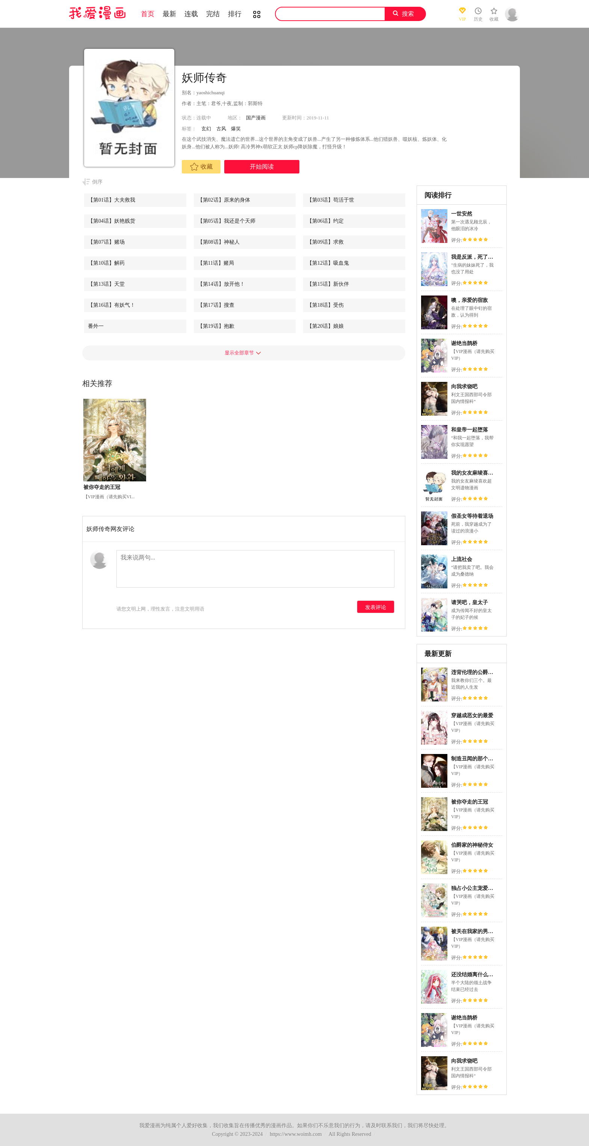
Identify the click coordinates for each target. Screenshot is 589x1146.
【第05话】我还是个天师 (226, 221)
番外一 (96, 326)
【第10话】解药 (106, 263)
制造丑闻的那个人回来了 (480, 758)
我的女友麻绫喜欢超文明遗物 (485, 473)
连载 (191, 14)
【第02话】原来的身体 (224, 200)
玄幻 (206, 128)
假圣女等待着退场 (472, 516)
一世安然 (461, 214)
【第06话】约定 (325, 221)
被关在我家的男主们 (474, 931)
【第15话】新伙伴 (328, 284)
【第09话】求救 (325, 242)
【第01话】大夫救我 (111, 200)
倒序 (97, 182)
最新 (169, 14)
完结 (213, 14)
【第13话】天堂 (106, 284)
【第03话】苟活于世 (330, 200)
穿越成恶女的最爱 (472, 715)
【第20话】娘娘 (325, 326)
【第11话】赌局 (216, 263)
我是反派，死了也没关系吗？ (485, 257)
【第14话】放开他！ (221, 284)
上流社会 (461, 559)
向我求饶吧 (464, 386)
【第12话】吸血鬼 (328, 263)
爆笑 (236, 128)
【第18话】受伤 (325, 305)
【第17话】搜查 (216, 305)
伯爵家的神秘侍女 (472, 845)
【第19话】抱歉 (216, 326)
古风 (221, 128)
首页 (147, 14)
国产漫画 (256, 118)
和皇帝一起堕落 (469, 430)
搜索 (408, 14)
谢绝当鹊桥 (464, 343)
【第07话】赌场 (106, 242)
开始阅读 (262, 166)
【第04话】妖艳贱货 (111, 221)
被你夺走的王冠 (469, 802)
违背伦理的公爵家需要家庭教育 (488, 672)
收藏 (201, 167)
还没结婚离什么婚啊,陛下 (480, 974)
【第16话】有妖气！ (111, 305)
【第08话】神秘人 (219, 242)
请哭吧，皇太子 (469, 602)
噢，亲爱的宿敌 (469, 300)
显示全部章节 (239, 353)
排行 (235, 14)
